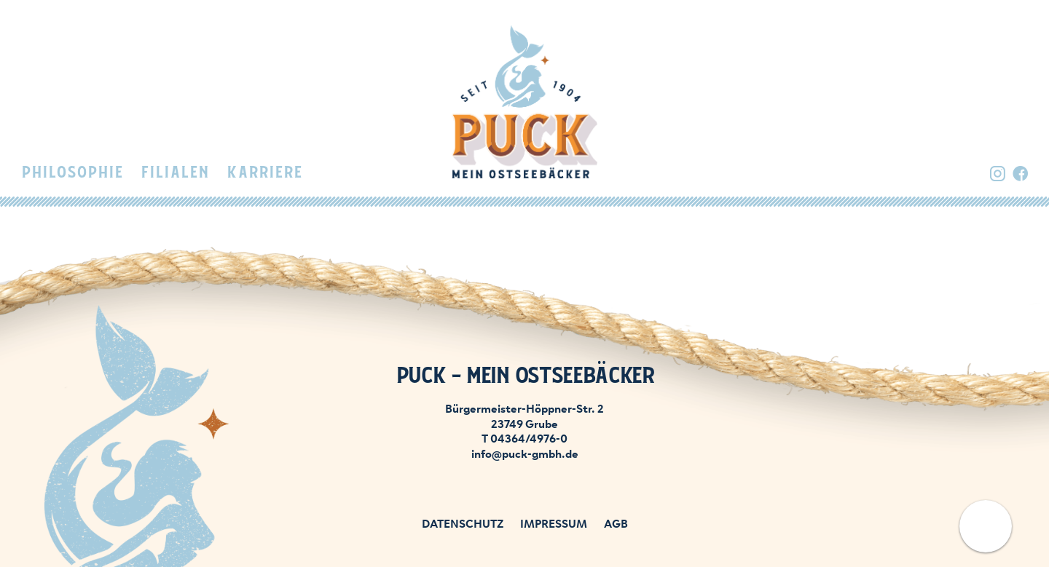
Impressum (553, 522)
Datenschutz (462, 522)
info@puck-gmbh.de (524, 452)
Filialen (175, 172)
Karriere (264, 172)
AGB (616, 522)
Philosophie (72, 172)
